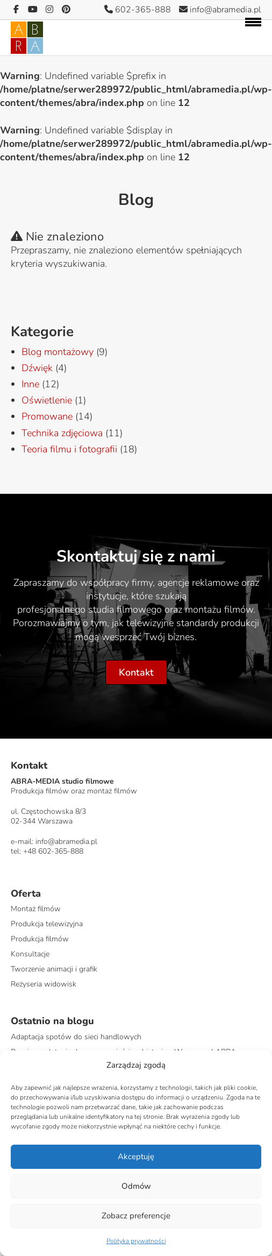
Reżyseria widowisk (43, 984)
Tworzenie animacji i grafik (54, 969)
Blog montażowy (58, 351)
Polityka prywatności (136, 1241)
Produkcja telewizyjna (47, 924)
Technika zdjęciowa (62, 433)
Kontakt (136, 672)
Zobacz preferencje (136, 1215)
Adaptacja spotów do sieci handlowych (76, 1037)
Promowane (47, 416)
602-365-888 (137, 10)
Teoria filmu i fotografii (69, 449)
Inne (30, 384)
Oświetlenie (47, 400)
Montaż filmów (36, 909)
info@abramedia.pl (220, 10)
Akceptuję (136, 1156)
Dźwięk (37, 367)
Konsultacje (30, 954)
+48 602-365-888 (53, 851)
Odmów (136, 1186)
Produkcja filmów (40, 939)
